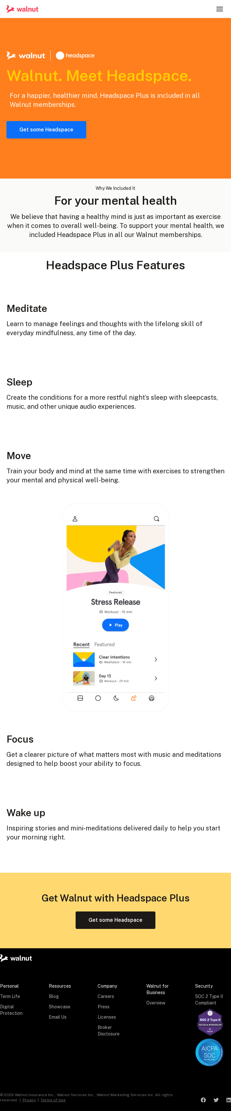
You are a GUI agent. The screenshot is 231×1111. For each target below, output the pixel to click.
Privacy (29, 1100)
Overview (155, 1002)
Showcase (59, 1006)
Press (104, 1006)
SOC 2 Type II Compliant (209, 999)
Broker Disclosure (109, 1030)
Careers (106, 996)
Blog (54, 996)
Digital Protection (11, 1010)
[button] (220, 9)
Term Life (10, 996)
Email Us (58, 1017)
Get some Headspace (46, 130)
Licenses (107, 1017)
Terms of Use (53, 1100)
